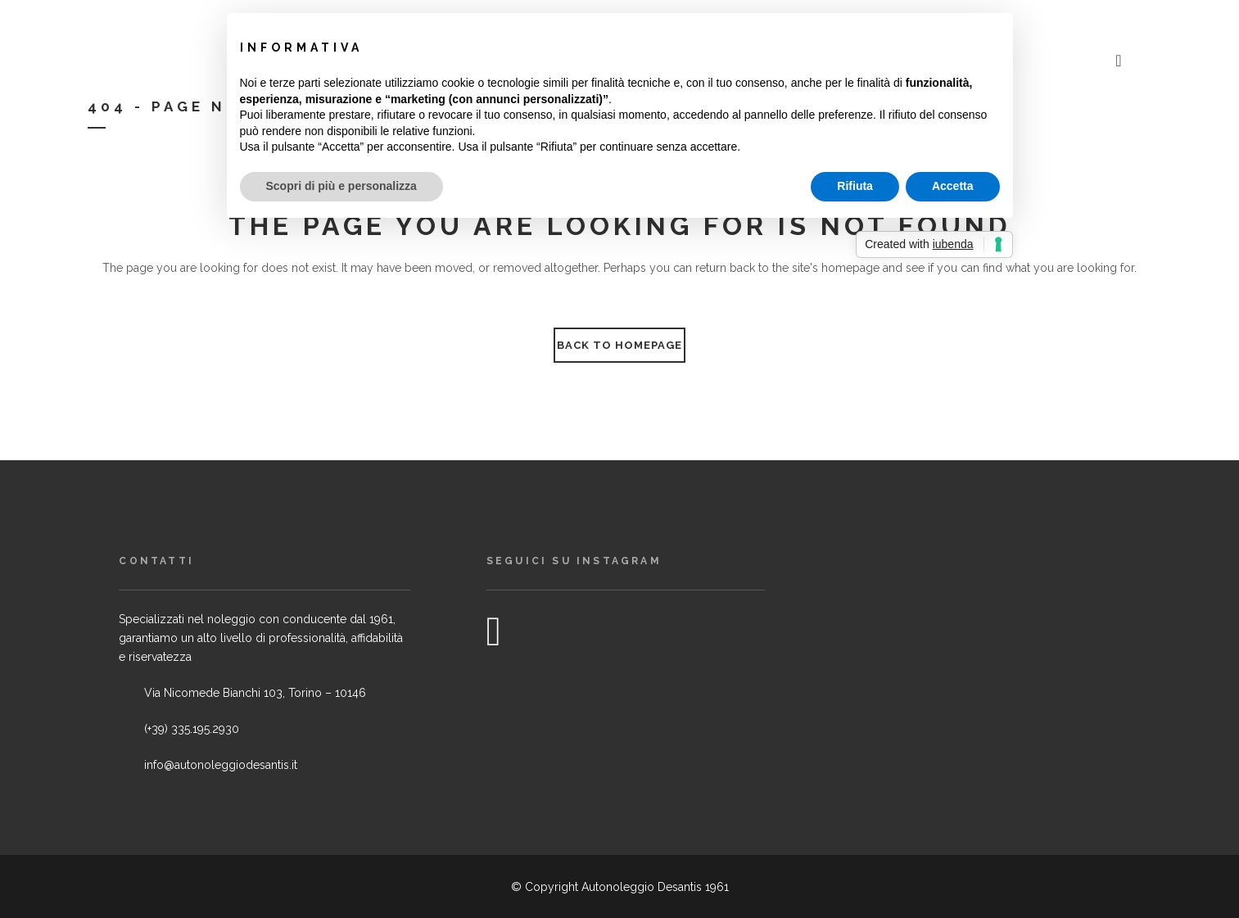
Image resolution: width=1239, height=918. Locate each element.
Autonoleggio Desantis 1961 (655, 886)
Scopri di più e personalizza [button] (341, 185)
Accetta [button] (953, 185)
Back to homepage (619, 345)
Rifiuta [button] (855, 185)
